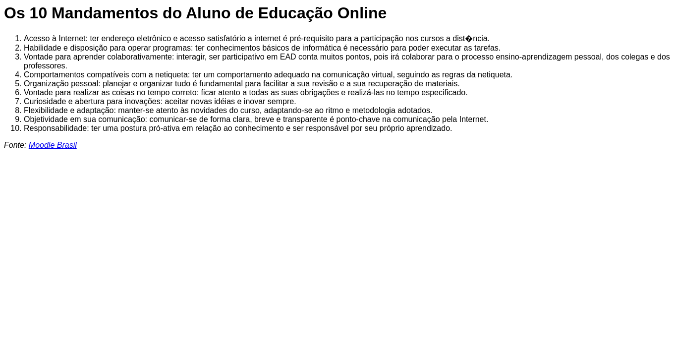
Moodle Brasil (53, 145)
